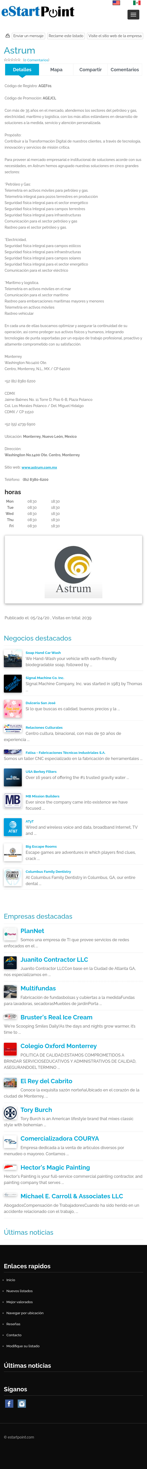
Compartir (91, 69)
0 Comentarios (36, 60)
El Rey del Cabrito (46, 1081)
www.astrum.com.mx (40, 467)
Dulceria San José (41, 703)
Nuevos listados (19, 1291)
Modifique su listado (23, 1346)
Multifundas (38, 988)
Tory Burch (36, 1109)
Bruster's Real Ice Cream (57, 1017)
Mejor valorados (19, 1302)
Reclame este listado (66, 36)
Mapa (56, 69)
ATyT (30, 821)
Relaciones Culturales (44, 727)
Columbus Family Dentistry (49, 871)
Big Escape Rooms (41, 846)
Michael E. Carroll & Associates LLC (72, 1196)
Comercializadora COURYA (60, 1138)
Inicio (10, 1280)
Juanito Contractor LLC (54, 959)
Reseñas (13, 1324)
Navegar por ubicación (25, 1313)
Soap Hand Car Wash (44, 653)
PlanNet (32, 931)
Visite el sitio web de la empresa (115, 36)
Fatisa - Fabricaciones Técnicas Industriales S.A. (66, 753)
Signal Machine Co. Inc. (45, 678)
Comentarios (125, 69)
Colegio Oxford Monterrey (59, 1046)
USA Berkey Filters (41, 771)
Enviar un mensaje (28, 36)
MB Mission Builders (43, 796)
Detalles (22, 69)
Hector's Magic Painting (55, 1167)
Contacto (14, 1335)
